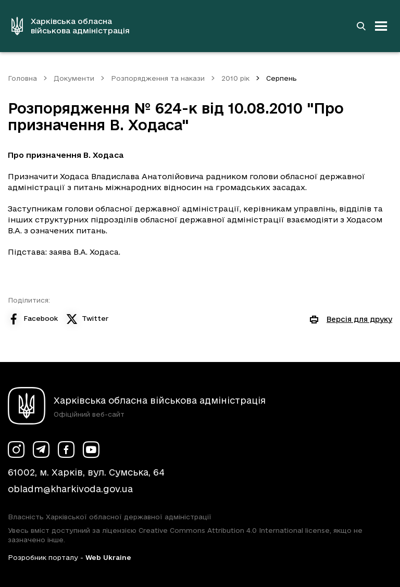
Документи (74, 78)
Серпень (281, 78)
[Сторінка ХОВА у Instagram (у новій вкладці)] (16, 449)
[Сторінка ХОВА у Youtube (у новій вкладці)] (91, 449)
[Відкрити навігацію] (381, 26)
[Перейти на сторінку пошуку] (361, 26)
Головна (22, 78)
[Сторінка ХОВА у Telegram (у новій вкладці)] (41, 449)
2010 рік (235, 78)
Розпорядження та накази (158, 78)
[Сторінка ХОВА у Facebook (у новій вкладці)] (66, 449)
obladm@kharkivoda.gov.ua (70, 489)
